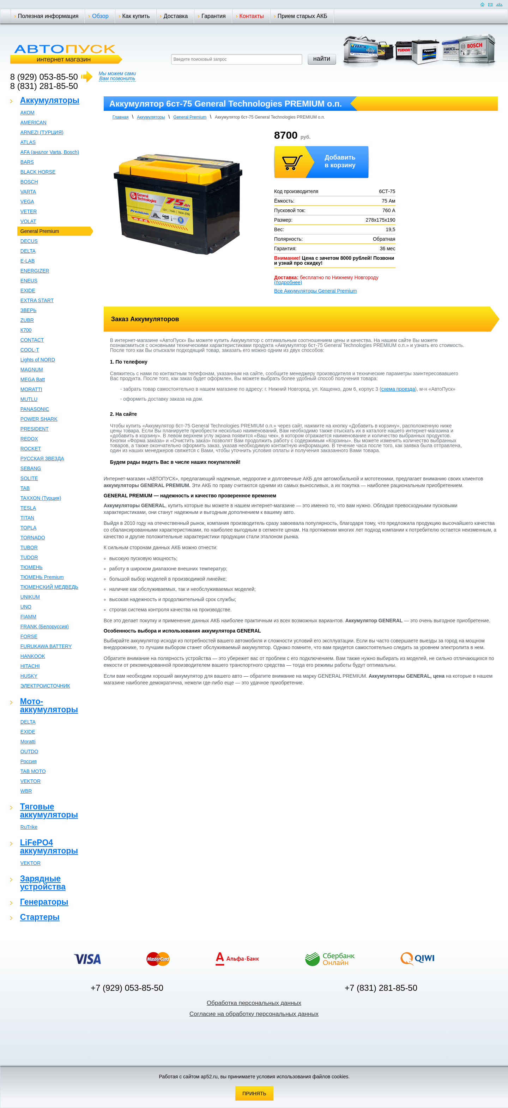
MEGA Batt (32, 379)
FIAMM (28, 616)
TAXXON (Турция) (40, 498)
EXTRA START (37, 300)
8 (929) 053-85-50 (44, 77)
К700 (26, 330)
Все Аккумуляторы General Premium (315, 291)
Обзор (100, 16)
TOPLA (28, 528)
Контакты (252, 16)
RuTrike (29, 827)
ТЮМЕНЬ (31, 567)
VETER (28, 211)
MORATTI (31, 389)
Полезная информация (48, 16)
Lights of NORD (37, 360)
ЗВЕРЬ (28, 310)
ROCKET (30, 448)
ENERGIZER (34, 271)
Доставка (176, 16)
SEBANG (30, 468)
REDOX (29, 439)
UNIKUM (30, 597)
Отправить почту (490, 4)
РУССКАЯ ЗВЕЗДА (42, 458)
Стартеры (40, 917)
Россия (28, 761)
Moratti (28, 741)
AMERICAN (33, 122)
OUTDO (29, 751)
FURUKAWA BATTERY (46, 646)
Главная (121, 117)
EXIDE (27, 290)
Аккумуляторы (49, 100)
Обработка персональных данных (254, 1003)
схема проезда (398, 389)
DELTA (28, 251)
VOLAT (28, 221)
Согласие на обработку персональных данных (254, 1014)
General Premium (39, 231)
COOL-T (29, 350)
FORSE (28, 636)
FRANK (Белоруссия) (44, 626)
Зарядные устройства (43, 882)
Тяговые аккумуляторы (49, 810)
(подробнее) (288, 282)
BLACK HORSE (38, 172)
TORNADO (32, 537)
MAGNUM (31, 369)
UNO (25, 607)
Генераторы (44, 901)
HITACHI (30, 666)
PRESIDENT (34, 429)
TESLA (28, 508)
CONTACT (32, 340)
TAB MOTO (33, 771)
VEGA (27, 201)
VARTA (28, 191)
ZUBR (27, 320)
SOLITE (29, 478)
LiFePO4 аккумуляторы (49, 846)
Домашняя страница (482, 4)
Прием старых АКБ (302, 16)
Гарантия (213, 16)
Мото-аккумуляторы (49, 705)
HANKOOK (32, 656)
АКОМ (27, 112)
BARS (27, 162)
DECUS (29, 241)
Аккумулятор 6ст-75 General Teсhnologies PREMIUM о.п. (270, 117)
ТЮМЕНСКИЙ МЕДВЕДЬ (49, 587)
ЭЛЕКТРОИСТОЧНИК (45, 686)
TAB (25, 488)
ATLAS (28, 142)
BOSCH (29, 182)
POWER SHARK (39, 419)
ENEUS (28, 280)
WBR (26, 791)
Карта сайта (499, 4)
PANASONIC (34, 409)
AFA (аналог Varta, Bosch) (49, 152)
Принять (254, 1093)
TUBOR (29, 547)
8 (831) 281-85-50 (44, 86)
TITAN (27, 518)
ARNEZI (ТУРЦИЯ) (42, 132)
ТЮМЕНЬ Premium (42, 577)
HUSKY (28, 676)
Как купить (136, 16)
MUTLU (28, 399)
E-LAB (27, 261)
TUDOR (29, 557)
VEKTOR (30, 781)
